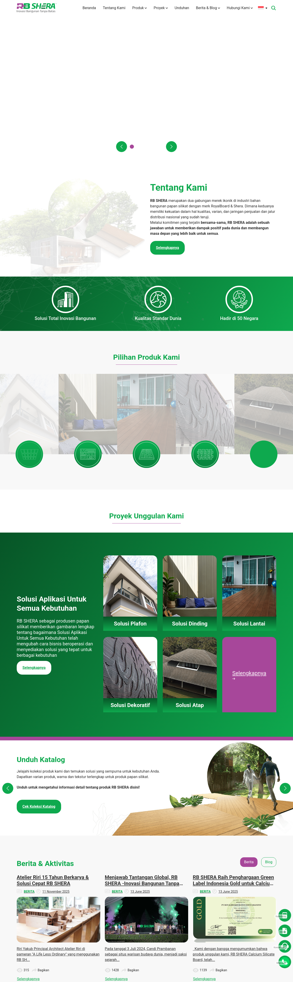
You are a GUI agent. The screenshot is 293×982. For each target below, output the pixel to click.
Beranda (89, 8)
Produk (139, 8)
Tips (251, 892)
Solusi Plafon (150, 867)
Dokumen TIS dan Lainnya (224, 886)
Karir (108, 930)
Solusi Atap (149, 901)
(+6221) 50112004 (41, 879)
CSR (251, 884)
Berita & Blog (208, 8)
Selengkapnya (34, 500)
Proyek (161, 8)
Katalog (217, 897)
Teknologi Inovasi (117, 897)
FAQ (108, 922)
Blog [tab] (268, 694)
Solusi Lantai (150, 884)
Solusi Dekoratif (152, 892)
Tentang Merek (115, 880)
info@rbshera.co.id (43, 885)
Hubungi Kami (240, 8)
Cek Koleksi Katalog (38, 639)
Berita (252, 867)
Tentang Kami (114, 8)
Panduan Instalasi (225, 906)
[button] (121, 146)
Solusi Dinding (151, 875)
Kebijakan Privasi (117, 952)
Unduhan (182, 8)
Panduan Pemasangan (150, 912)
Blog (251, 875)
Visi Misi (111, 888)
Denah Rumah (222, 875)
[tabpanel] (146, 761)
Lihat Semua (146, 830)
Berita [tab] (249, 694)
